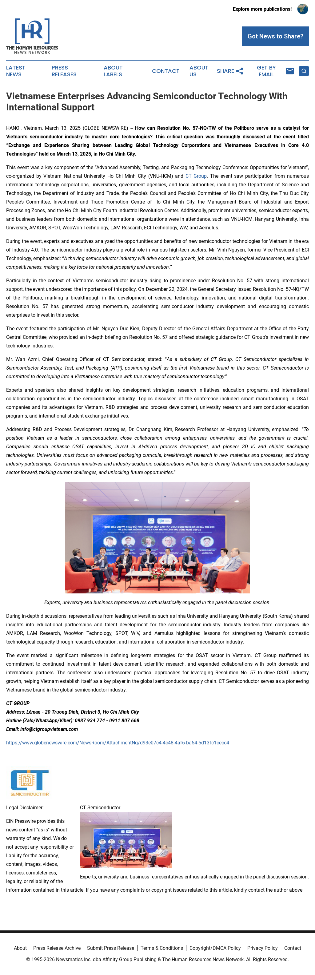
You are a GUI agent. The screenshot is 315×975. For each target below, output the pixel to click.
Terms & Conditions (162, 948)
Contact (166, 71)
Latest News (16, 71)
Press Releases (64, 71)
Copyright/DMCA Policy (215, 948)
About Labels (113, 71)
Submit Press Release (110, 948)
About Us (199, 71)
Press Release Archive (57, 948)
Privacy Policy (262, 948)
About (20, 948)
